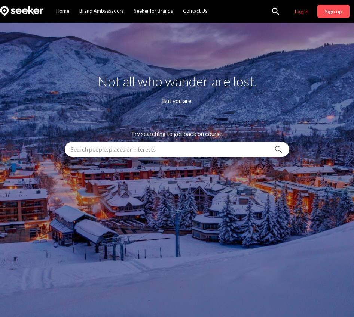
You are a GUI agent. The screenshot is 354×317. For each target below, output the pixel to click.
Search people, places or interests (113, 149)
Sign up (333, 11)
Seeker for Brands (153, 11)
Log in (302, 11)
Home (62, 11)
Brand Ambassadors (101, 11)
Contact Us (195, 11)
